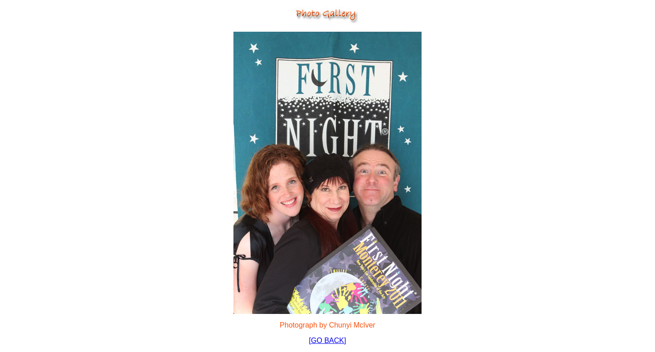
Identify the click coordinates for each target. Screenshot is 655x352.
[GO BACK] (327, 340)
